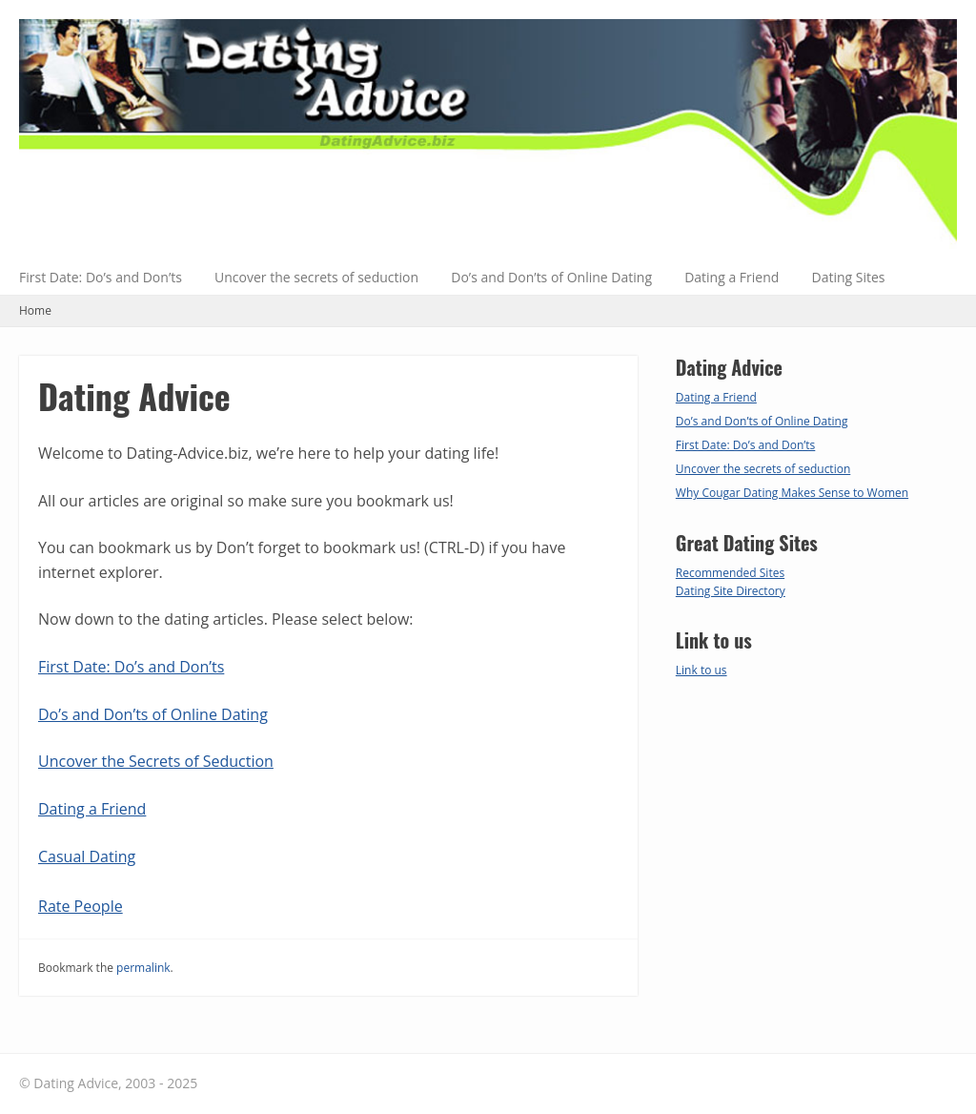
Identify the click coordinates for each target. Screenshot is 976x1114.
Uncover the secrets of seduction (316, 277)
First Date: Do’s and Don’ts (100, 277)
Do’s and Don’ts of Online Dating (551, 277)
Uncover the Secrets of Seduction (156, 761)
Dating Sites (848, 277)
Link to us (701, 670)
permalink (143, 967)
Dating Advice (134, 395)
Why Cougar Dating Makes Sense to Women (792, 493)
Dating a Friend (731, 277)
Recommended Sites (730, 573)
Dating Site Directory (730, 591)
